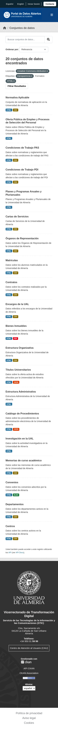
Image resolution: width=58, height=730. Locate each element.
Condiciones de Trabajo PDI (22, 169)
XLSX (16, 495)
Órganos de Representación (22, 238)
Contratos (11, 282)
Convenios (12, 482)
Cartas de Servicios (17, 216)
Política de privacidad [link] (29, 713)
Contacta (49, 4)
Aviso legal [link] (29, 718)
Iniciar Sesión (34, 4)
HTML (9, 110)
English (20, 4)
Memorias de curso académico (24, 460)
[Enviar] (48, 39)
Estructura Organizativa (20, 348)
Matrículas (12, 260)
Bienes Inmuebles (16, 326)
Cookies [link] (29, 722)
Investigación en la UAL (19, 438)
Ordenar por (12, 49)
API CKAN (29, 668)
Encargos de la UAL (17, 304)
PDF (15, 338)
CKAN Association (29, 673)
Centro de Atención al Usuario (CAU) (29, 648)
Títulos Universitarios (18, 369)
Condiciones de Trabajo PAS (22, 147)
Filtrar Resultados (17, 86)
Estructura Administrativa (21, 391)
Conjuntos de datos (22, 28)
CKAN (26, 662)
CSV (15, 110)
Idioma (28, 684)
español (9, 4)
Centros (10, 526)
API (9, 552)
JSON (16, 382)
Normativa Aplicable (17, 97)
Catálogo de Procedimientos (22, 413)
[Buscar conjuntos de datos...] (25, 39)
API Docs (20, 552)
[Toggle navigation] (52, 15)
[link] (49, 4)
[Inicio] (4, 28)
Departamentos (15, 504)
